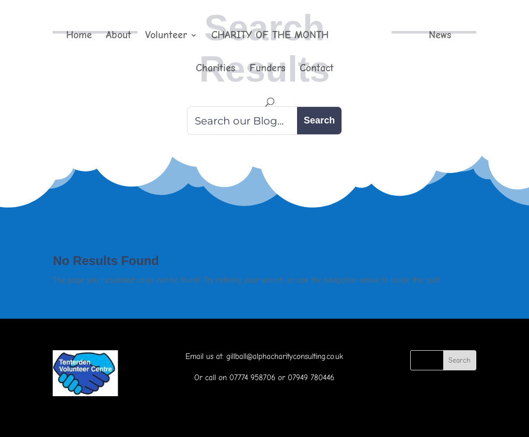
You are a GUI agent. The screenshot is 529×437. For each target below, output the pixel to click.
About (118, 36)
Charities (216, 69)
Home (79, 36)
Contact (317, 69)
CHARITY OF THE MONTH (270, 36)
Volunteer (166, 36)
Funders (268, 69)
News (440, 36)
